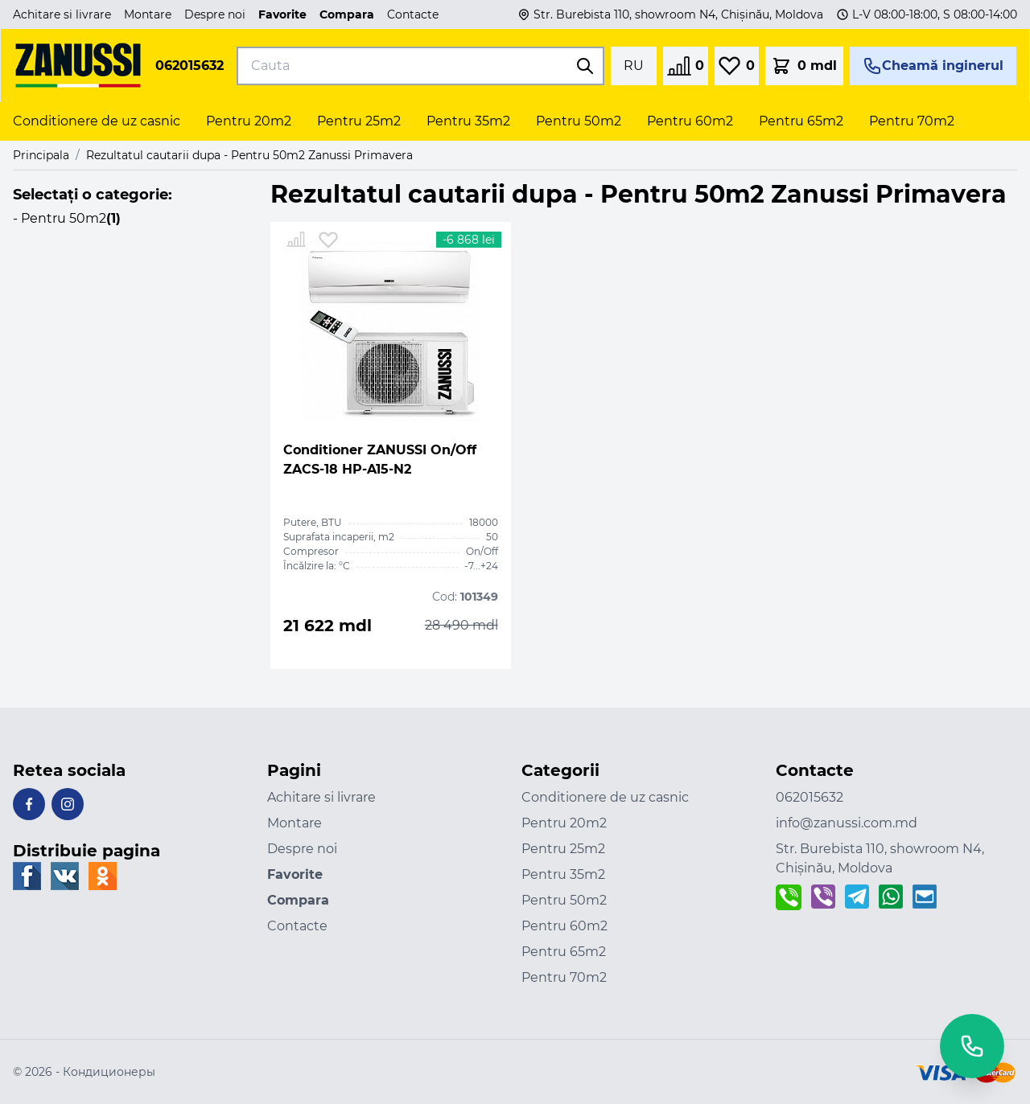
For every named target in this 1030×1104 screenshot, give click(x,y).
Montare (147, 14)
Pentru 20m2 (564, 823)
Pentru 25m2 (563, 848)
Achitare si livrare (62, 14)
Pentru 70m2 (564, 977)
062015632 (189, 65)
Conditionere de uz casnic (605, 797)
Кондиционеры (109, 1072)
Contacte (413, 14)
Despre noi (214, 14)
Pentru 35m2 (563, 874)
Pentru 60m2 (564, 926)
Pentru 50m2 (564, 900)
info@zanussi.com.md (846, 823)
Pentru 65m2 (563, 951)
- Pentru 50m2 (67, 218)
